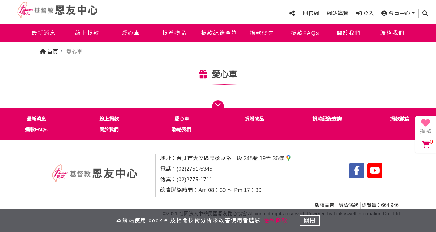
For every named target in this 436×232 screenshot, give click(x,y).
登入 (365, 13)
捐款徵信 (261, 33)
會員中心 (396, 13)
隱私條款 (348, 205)
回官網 (311, 13)
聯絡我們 (392, 33)
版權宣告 (324, 205)
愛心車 (131, 33)
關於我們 (349, 33)
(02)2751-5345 (194, 169)
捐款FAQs (305, 33)
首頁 (49, 52)
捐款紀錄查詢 (219, 33)
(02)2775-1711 (194, 180)
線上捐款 (87, 33)
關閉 (310, 220)
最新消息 (43, 33)
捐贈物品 (174, 33)
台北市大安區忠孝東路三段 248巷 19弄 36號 (234, 158)
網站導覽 (337, 13)
